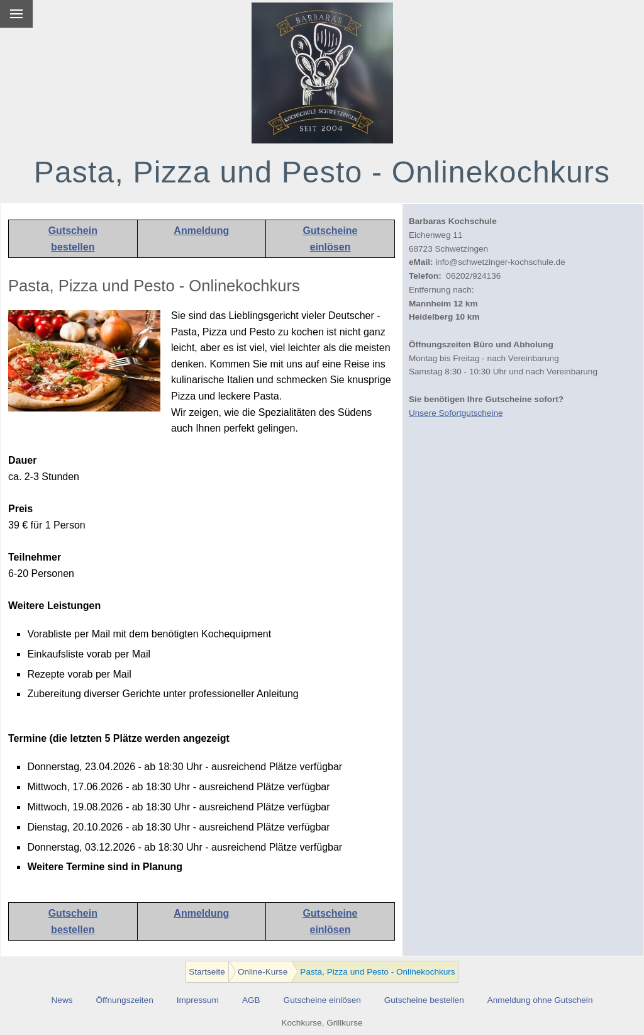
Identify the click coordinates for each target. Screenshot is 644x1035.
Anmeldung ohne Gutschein (540, 1000)
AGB (251, 1000)
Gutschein (72, 230)
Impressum (198, 1000)
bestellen (72, 247)
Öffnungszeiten (124, 1000)
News (62, 1000)
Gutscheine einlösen (322, 1000)
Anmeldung (201, 230)
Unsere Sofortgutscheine (456, 413)
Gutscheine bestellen (424, 1000)
